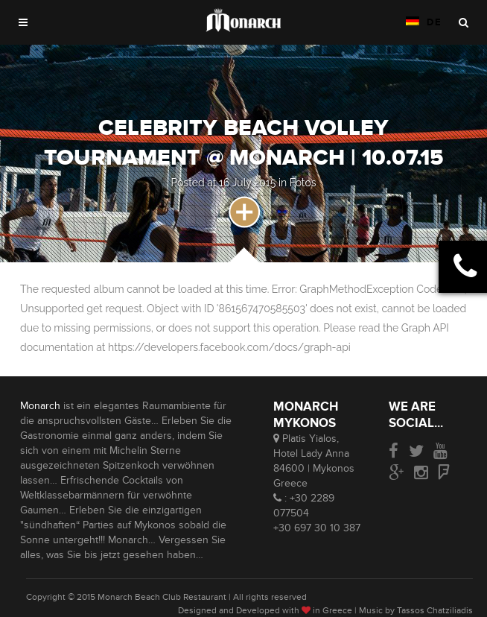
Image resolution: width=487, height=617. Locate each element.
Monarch (40, 405)
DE (424, 22)
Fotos (303, 183)
